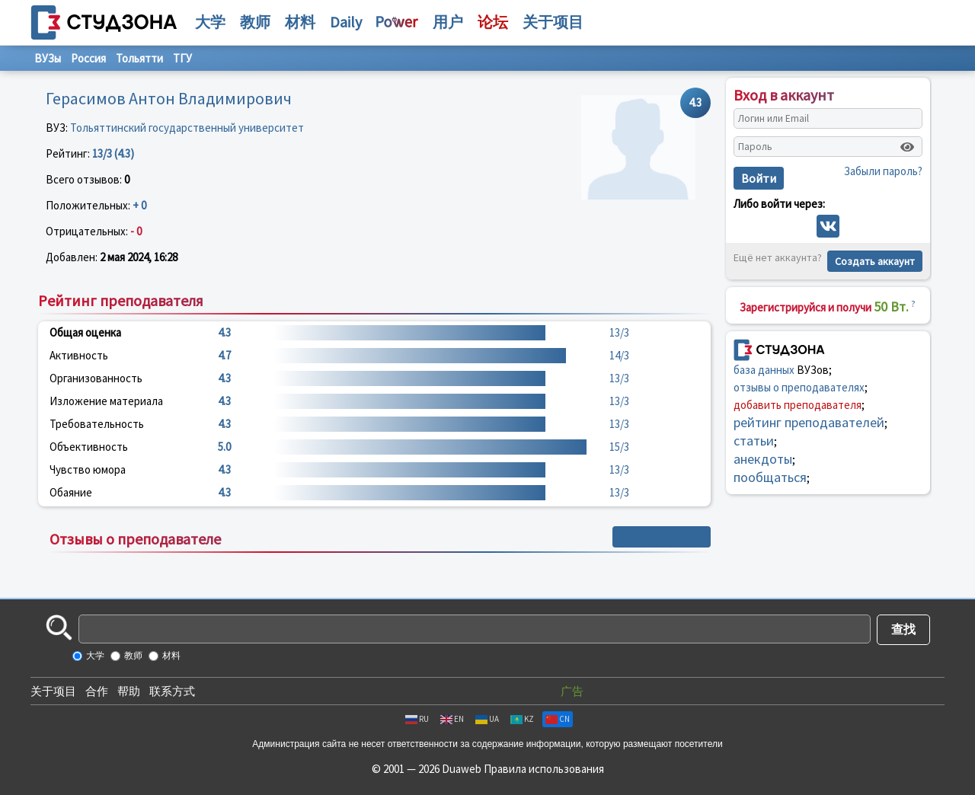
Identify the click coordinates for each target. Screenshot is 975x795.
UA (487, 719)
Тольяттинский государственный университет (187, 127)
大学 (210, 21)
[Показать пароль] (907, 147)
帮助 (128, 691)
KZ (522, 719)
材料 (300, 21)
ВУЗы (47, 58)
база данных (764, 369)
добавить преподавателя (798, 405)
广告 (572, 691)
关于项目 (53, 691)
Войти (758, 178)
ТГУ (182, 58)
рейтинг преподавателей (809, 422)
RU (417, 719)
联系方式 (172, 691)
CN (557, 719)
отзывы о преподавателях (799, 387)
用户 (448, 21)
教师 (255, 21)
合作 (96, 691)
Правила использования (544, 768)
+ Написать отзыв (661, 537)
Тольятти (139, 58)
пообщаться (770, 477)
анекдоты (763, 459)
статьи (754, 440)
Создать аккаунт (875, 261)
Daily (346, 21)
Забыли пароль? (883, 171)
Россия (88, 58)
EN (452, 719)
